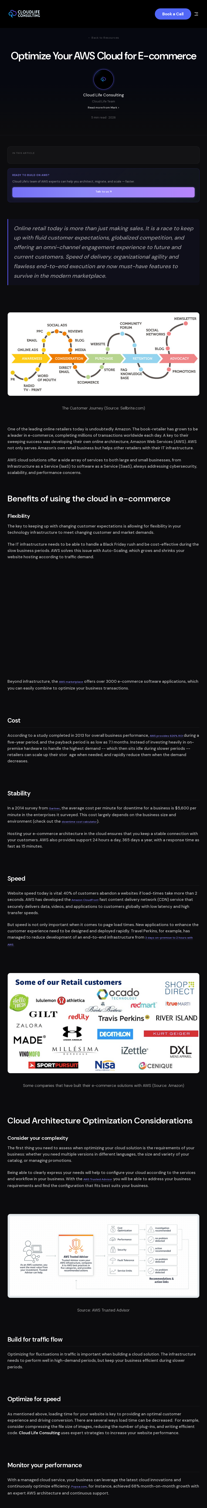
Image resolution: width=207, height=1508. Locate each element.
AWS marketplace (71, 682)
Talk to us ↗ (103, 191)
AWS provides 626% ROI (167, 736)
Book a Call (173, 14)
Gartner (54, 808)
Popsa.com (79, 1486)
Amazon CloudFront (84, 900)
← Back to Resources (103, 38)
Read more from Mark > (103, 107)
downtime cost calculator (79, 822)
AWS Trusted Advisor (97, 1179)
